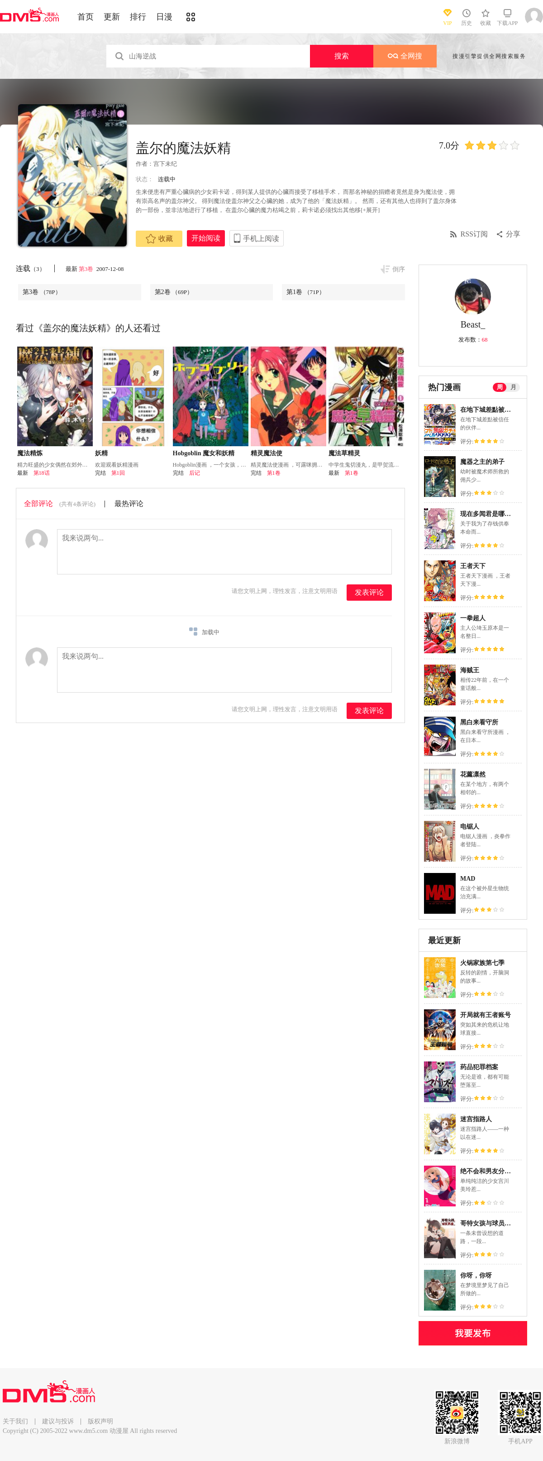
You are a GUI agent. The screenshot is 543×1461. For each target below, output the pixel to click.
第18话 (41, 473)
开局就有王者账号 (485, 1015)
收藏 (159, 239)
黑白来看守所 (479, 722)
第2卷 (174, 292)
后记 (194, 473)
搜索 (341, 56)
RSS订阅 (474, 234)
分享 (513, 234)
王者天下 (473, 566)
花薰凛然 (473, 774)
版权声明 (100, 1421)
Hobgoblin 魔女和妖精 (204, 453)
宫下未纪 (165, 163)
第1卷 (305, 292)
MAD (467, 878)
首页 (85, 16)
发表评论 (369, 592)
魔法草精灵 (344, 453)
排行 (138, 16)
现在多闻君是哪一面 (488, 514)
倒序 (398, 269)
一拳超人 (473, 618)
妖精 (101, 453)
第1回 (118, 473)
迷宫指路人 (476, 1119)
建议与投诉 (58, 1421)
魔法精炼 (30, 453)
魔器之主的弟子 (482, 461)
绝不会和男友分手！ (488, 1171)
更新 (112, 16)
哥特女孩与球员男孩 (488, 1223)
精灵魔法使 (266, 453)
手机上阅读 (261, 238)
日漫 (164, 16)
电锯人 (469, 826)
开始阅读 (205, 238)
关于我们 (15, 1421)
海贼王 (469, 670)
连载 (30, 268)
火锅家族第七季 (482, 963)
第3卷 (87, 268)
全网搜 (405, 56)
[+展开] (370, 210)
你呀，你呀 (476, 1275)
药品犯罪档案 (479, 1067)
